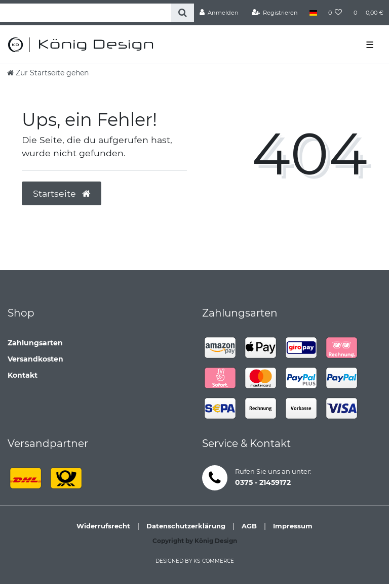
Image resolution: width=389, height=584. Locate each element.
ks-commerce (213, 561)
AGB (249, 526)
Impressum (293, 526)
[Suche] (182, 13)
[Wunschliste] (335, 12)
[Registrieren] (275, 12)
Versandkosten (35, 359)
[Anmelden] (219, 12)
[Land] (312, 12)
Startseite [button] (61, 193)
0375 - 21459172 (263, 482)
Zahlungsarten (35, 342)
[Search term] (85, 13)
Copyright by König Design (194, 541)
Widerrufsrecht (103, 526)
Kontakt (22, 375)
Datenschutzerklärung (185, 526)
